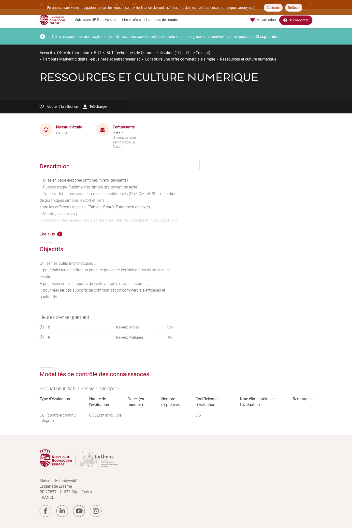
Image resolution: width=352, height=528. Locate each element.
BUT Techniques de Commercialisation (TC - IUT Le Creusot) (158, 52)
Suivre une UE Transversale (95, 19)
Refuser (294, 7)
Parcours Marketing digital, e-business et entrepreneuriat (91, 59)
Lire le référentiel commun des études (150, 19)
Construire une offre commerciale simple (180, 59)
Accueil (46, 52)
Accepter (273, 7)
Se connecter (295, 19)
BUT (98, 52)
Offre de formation (73, 52)
